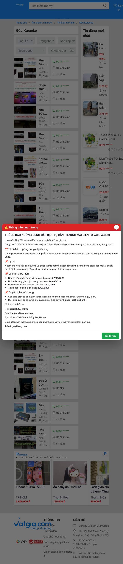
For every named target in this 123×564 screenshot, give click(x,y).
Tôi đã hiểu (110, 335)
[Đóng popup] (116, 227)
